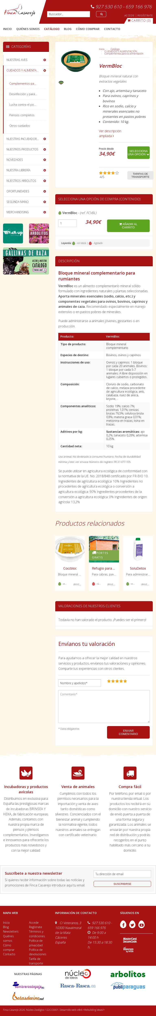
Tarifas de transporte (140, 175)
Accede (34, 922)
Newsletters (10, 931)
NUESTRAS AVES (16, 60)
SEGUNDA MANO (17, 202)
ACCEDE (130, 15)
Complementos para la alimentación (123, 53)
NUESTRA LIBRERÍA (18, 170)
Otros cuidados (19, 126)
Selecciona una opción (138, 152)
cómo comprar (88, 29)
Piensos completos (22, 115)
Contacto (9, 954)
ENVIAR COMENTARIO (128, 732)
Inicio (7, 29)
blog (68, 29)
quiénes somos (28, 29)
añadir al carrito (128, 226)
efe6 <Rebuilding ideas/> (91, 1010)
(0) (139, 20)
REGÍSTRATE (145, 15)
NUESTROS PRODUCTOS (22, 149)
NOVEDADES (14, 160)
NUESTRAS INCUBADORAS (23, 139)
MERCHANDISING (17, 212)
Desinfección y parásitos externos (27, 94)
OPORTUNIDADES (17, 191)
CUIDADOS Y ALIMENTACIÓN (120, 51)
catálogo (52, 29)
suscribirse (122, 883)
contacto (112, 29)
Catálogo (115, 49)
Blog (6, 927)
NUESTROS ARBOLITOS (21, 181)
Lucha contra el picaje (23, 104)
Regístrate (35, 927)
